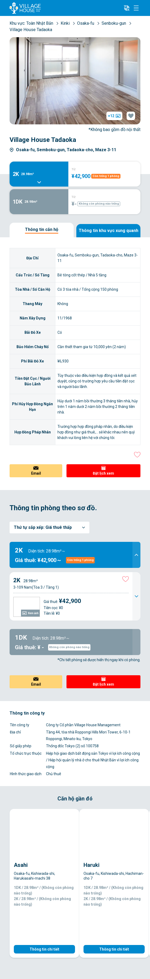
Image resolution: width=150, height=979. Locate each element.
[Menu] (136, 8)
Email (36, 473)
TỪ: (74, 169)
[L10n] (126, 8)
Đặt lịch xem (103, 473)
